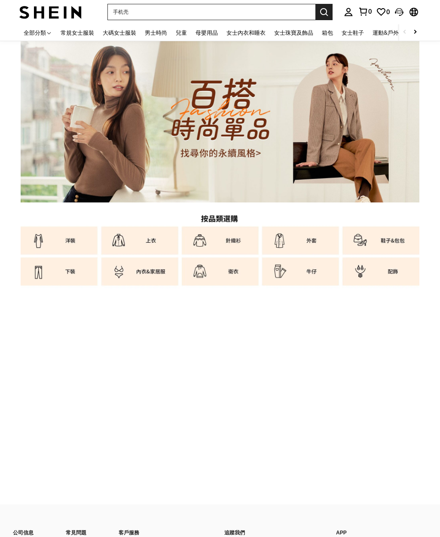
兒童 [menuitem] (181, 32)
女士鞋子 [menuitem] (353, 32)
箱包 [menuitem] (327, 32)
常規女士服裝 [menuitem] (77, 32)
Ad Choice (84, 521)
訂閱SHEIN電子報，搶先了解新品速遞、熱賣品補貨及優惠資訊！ (299, 372)
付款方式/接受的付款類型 (253, 471)
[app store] (342, 353)
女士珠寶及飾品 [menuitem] (293, 32)
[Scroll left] (405, 32)
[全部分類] (37, 32)
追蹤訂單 (76, 383)
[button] (211, 12)
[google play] (358, 353)
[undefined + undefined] (241, 411)
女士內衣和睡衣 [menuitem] (246, 32)
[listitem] (59, 241)
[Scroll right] (415, 32)
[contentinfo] (330, 486)
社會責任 (23, 364)
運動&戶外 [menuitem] (386, 32)
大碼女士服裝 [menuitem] (119, 32)
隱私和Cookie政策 (63, 511)
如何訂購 (76, 374)
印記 (58, 521)
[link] (383, 12)
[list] (275, 349)
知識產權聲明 (28, 521)
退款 (71, 364)
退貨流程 (76, 354)
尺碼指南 (76, 393)
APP (341, 332)
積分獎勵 (129, 364)
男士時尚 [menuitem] (156, 32)
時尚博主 (23, 354)
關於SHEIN (26, 344)
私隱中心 (23, 511)
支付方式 (129, 354)
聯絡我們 (129, 344)
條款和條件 (106, 511)
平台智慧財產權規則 (151, 511)
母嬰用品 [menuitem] (207, 32)
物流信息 (76, 344)
